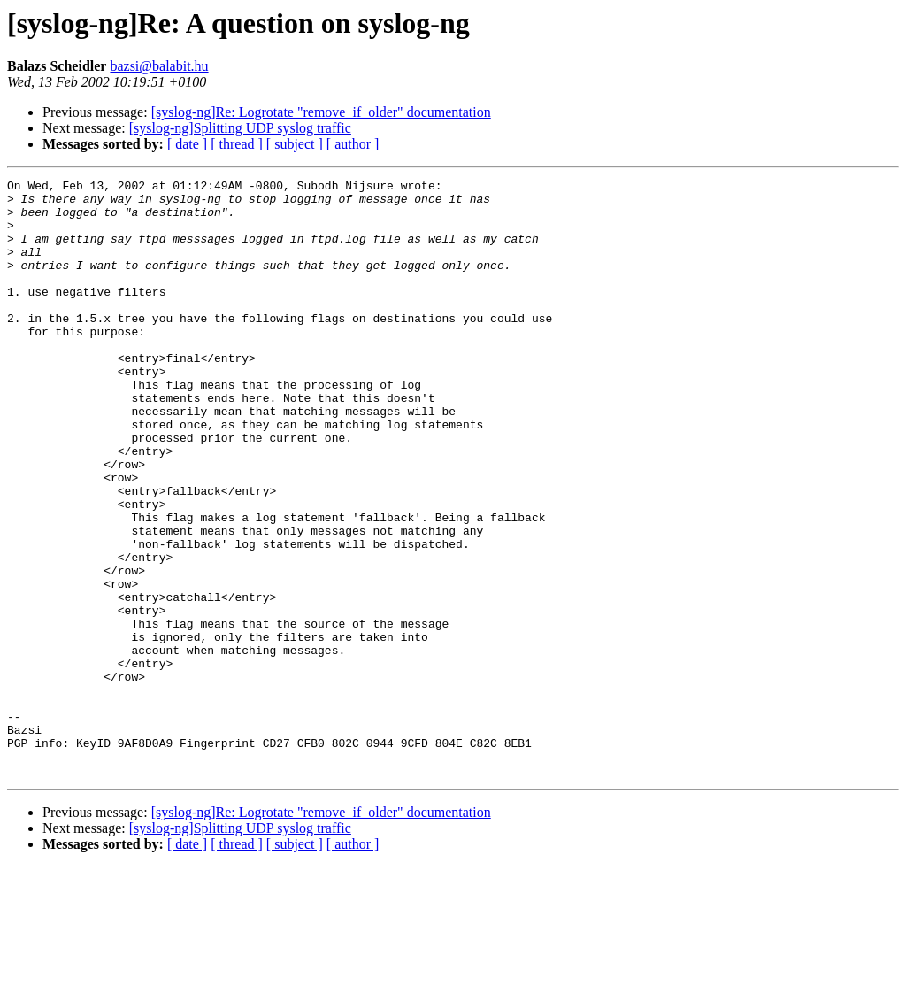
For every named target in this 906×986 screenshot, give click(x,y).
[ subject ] (294, 143)
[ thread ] (237, 143)
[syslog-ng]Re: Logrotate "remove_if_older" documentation (321, 111)
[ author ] (353, 143)
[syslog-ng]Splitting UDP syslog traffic (240, 127)
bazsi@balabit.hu (159, 65)
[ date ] (187, 143)
